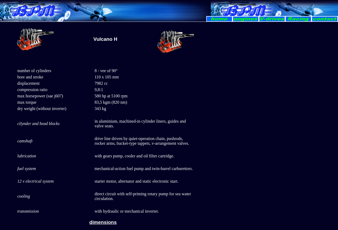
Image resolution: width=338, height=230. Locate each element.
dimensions (103, 222)
